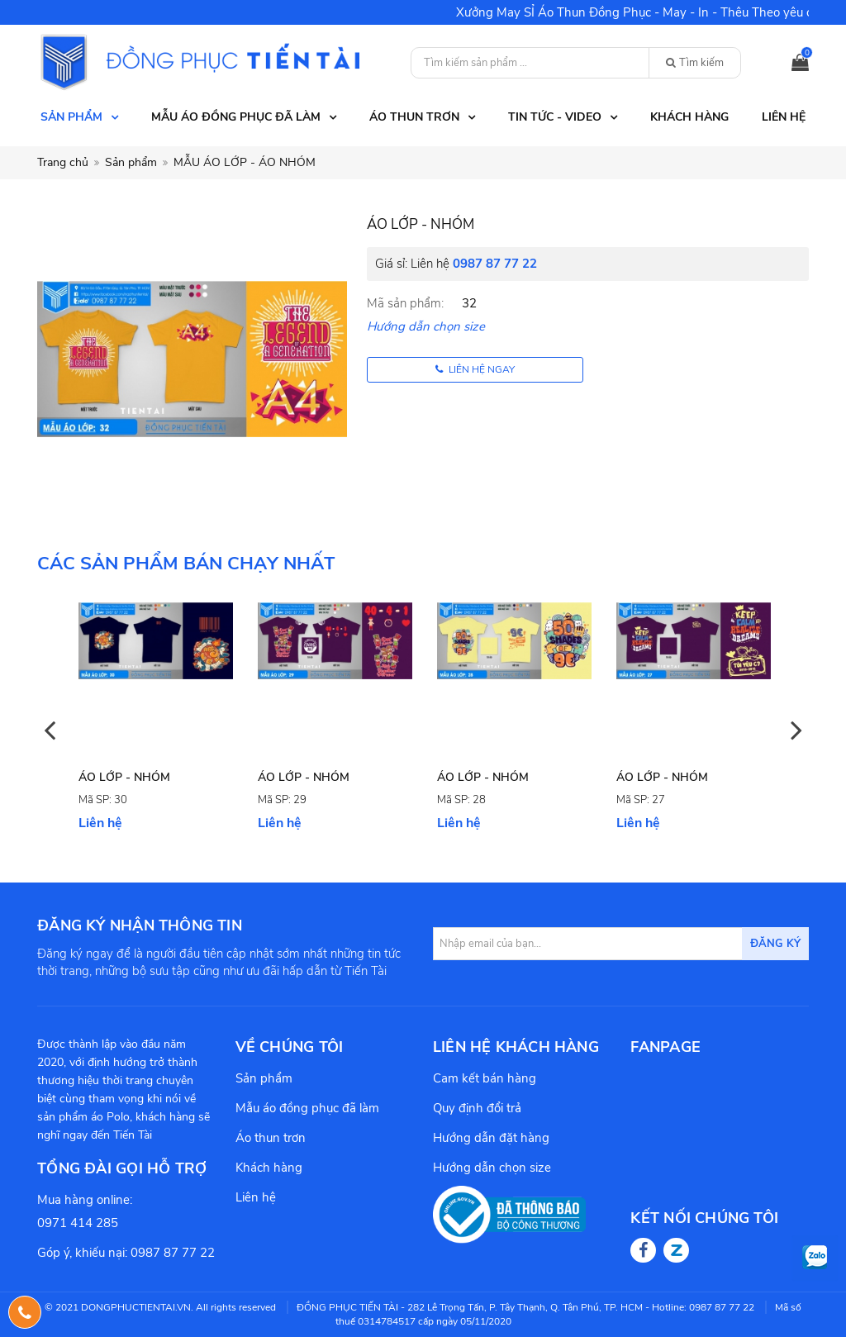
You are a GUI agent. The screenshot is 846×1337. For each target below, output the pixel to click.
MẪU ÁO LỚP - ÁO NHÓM (244, 162)
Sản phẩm (131, 162)
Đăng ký (775, 943)
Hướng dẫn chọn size (426, 326)
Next (796, 729)
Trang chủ (62, 162)
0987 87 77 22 (495, 263)
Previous (49, 729)
